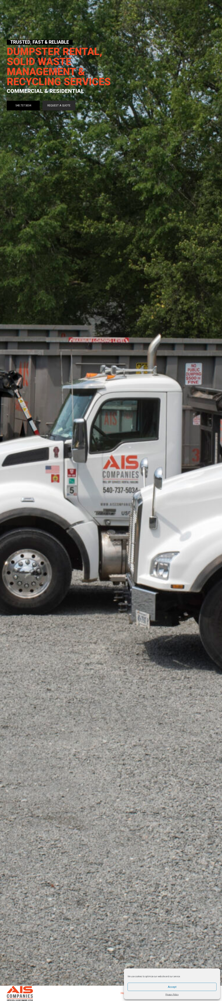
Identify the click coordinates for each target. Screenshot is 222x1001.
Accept (172, 987)
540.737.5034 (23, 105)
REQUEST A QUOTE (58, 105)
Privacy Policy (172, 994)
